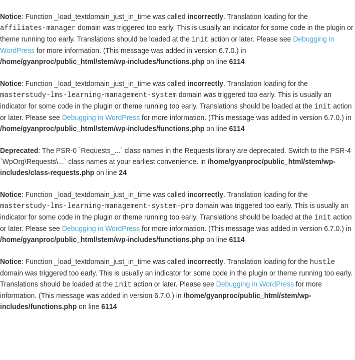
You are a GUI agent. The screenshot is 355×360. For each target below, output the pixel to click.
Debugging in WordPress (101, 116)
